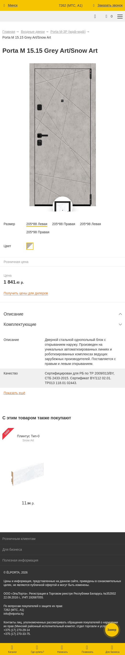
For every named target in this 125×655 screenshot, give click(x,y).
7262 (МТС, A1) (70, 5)
